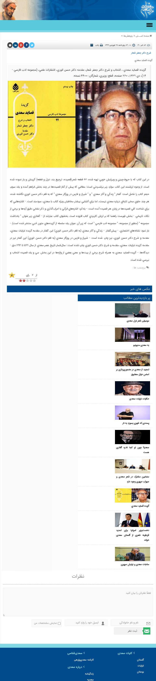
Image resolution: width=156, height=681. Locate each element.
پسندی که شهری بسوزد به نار (101, 383)
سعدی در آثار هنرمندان (32, 604)
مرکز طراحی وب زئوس (69, 678)
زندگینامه (39, 586)
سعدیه (40, 592)
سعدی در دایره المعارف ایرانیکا (29, 610)
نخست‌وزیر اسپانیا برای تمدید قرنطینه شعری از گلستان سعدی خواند (97, 466)
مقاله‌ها (140, 642)
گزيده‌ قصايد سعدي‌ (105, 442)
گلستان (140, 586)
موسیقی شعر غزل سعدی (103, 306)
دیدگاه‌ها (139, 648)
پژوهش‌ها (128, 36)
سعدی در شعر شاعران (33, 598)
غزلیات (141, 592)
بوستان (140, 598)
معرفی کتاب (138, 630)
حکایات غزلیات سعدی (104, 364)
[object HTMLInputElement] (20, 280)
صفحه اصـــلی (142, 36)
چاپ (97, 45)
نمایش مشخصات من (45, 550)
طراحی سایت (91, 678)
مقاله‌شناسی (138, 636)
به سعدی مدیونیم (106, 325)
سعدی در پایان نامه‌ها (33, 616)
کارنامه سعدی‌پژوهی (84, 586)
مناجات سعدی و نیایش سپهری (100, 481)
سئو (82, 678)
